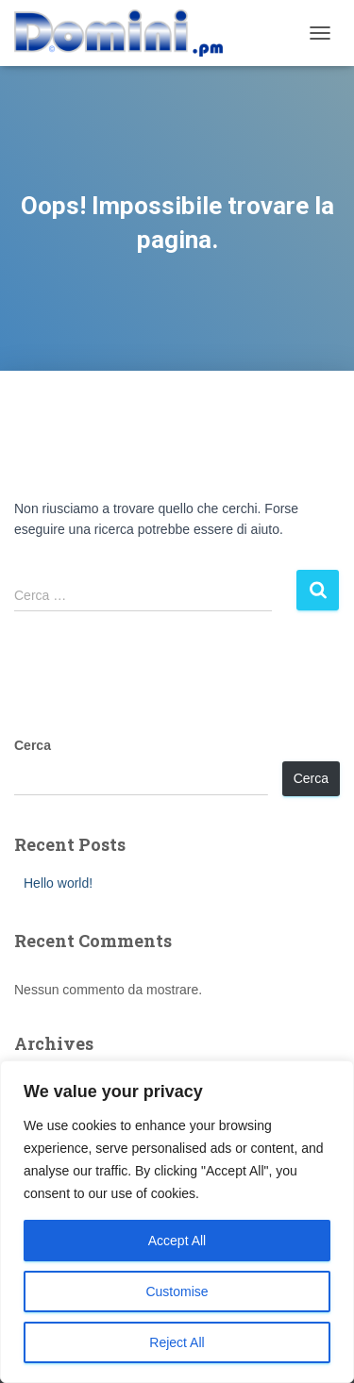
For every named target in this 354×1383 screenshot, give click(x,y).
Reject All (176, 1342)
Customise (176, 1291)
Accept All (177, 1240)
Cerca (32, 745)
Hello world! (58, 883)
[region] (177, 1221)
